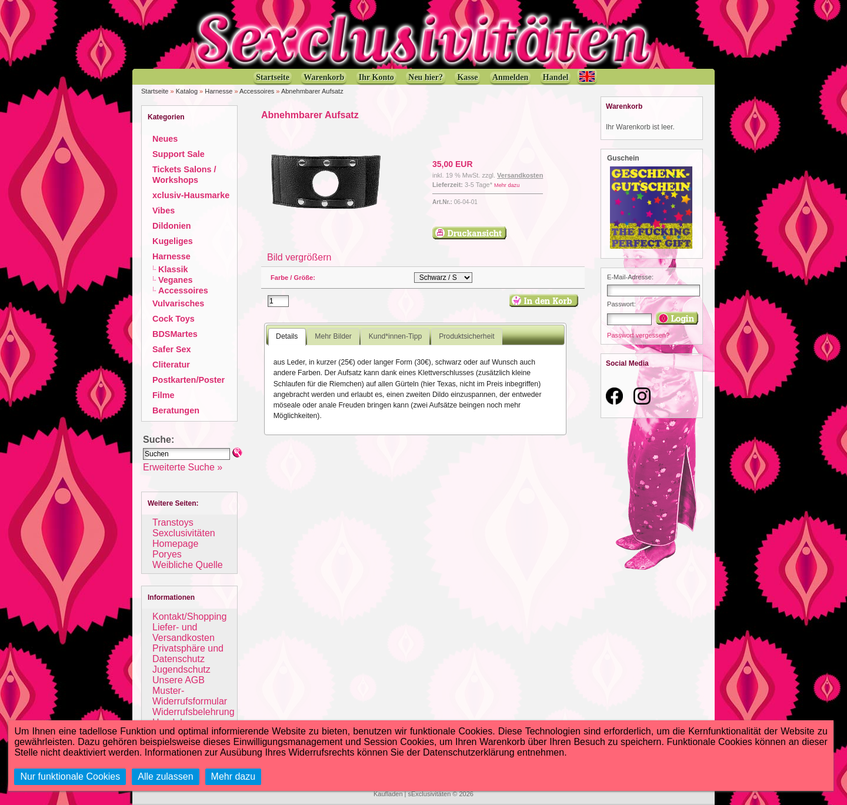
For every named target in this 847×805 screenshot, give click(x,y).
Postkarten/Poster (188, 380)
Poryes (167, 554)
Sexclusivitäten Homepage (183, 538)
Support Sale (178, 154)
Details (287, 336)
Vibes (163, 210)
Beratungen (175, 410)
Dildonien (171, 226)
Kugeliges (172, 241)
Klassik (173, 269)
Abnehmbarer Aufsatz (312, 91)
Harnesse (218, 91)
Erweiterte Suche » (182, 467)
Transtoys (173, 522)
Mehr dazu (506, 185)
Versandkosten (520, 175)
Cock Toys (173, 318)
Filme (163, 395)
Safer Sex (171, 349)
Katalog (187, 91)
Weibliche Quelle (187, 565)
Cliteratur (171, 364)
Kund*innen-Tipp (395, 336)
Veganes (175, 280)
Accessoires (256, 91)
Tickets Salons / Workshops (184, 175)
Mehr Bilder (333, 336)
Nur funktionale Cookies (70, 776)
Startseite (154, 91)
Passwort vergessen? (638, 335)
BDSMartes (175, 334)
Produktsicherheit (466, 336)
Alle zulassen (165, 776)
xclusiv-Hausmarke (190, 195)
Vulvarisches (178, 303)
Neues (165, 138)
